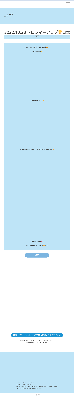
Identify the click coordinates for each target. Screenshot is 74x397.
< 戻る (37, 255)
